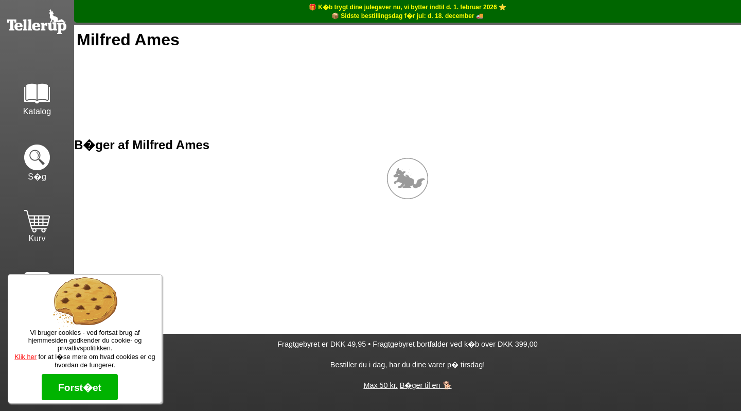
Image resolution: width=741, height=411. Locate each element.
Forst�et (79, 387)
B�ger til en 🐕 (426, 385)
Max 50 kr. (380, 385)
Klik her (25, 357)
